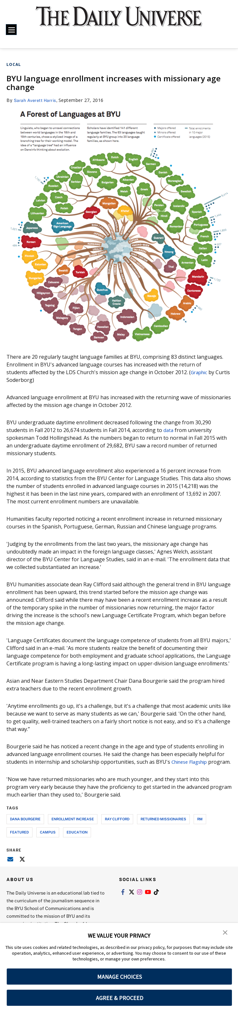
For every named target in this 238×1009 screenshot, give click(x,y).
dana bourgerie (25, 826)
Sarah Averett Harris (37, 100)
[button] (225, 932)
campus (48, 840)
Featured (19, 840)
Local (13, 64)
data (168, 430)
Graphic (200, 372)
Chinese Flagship (191, 761)
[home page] (119, 20)
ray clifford (117, 826)
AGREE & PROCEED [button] (119, 998)
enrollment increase (72, 826)
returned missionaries (163, 826)
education (77, 840)
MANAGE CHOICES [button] (119, 976)
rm (200, 826)
